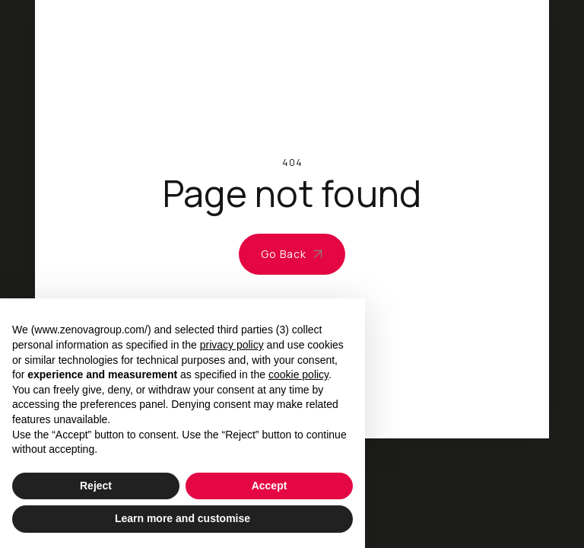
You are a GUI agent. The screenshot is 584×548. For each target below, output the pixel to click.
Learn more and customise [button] (182, 518)
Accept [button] (269, 486)
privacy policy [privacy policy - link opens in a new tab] (232, 345)
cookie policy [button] (298, 374)
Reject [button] (96, 486)
